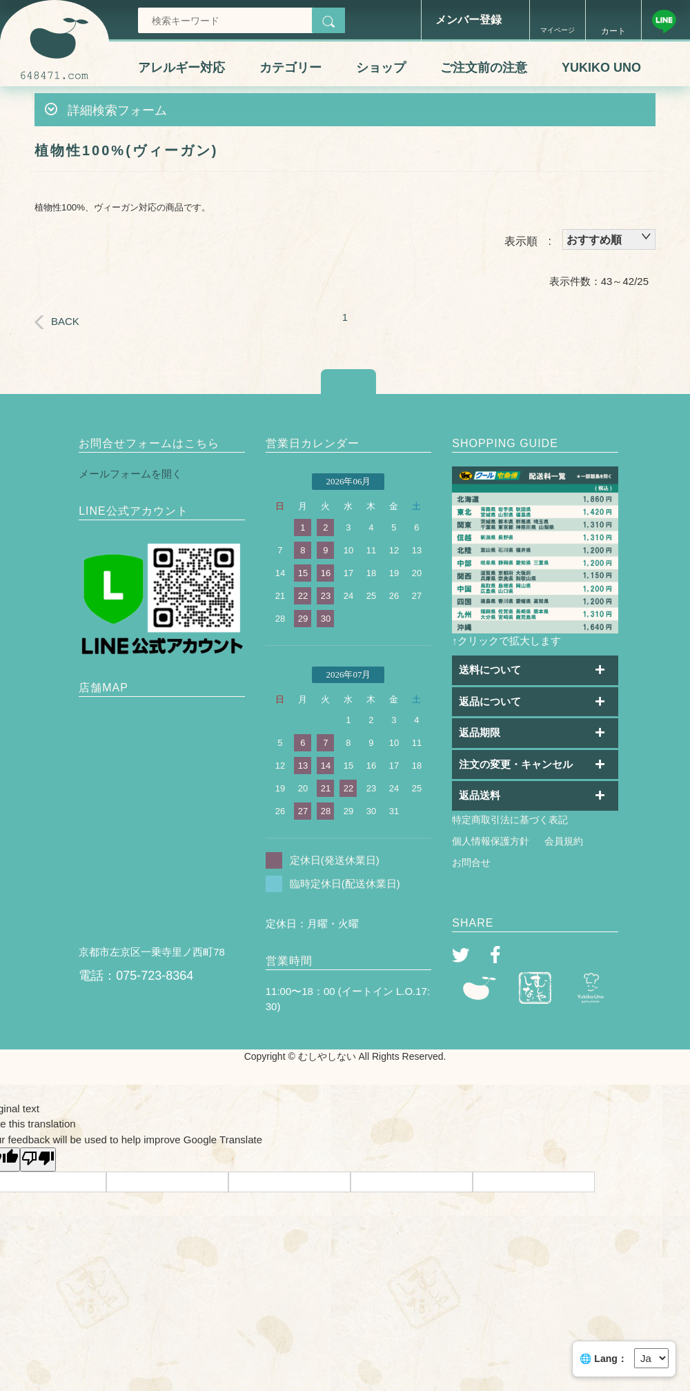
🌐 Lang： (603, 1358)
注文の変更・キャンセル (516, 764)
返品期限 (479, 732)
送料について (490, 669)
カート (613, 31)
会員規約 (563, 841)
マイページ (557, 30)
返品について (490, 701)
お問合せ (471, 862)
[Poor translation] (38, 1159)
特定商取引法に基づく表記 (510, 819)
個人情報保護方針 (490, 841)
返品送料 (479, 795)
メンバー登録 (468, 20)
